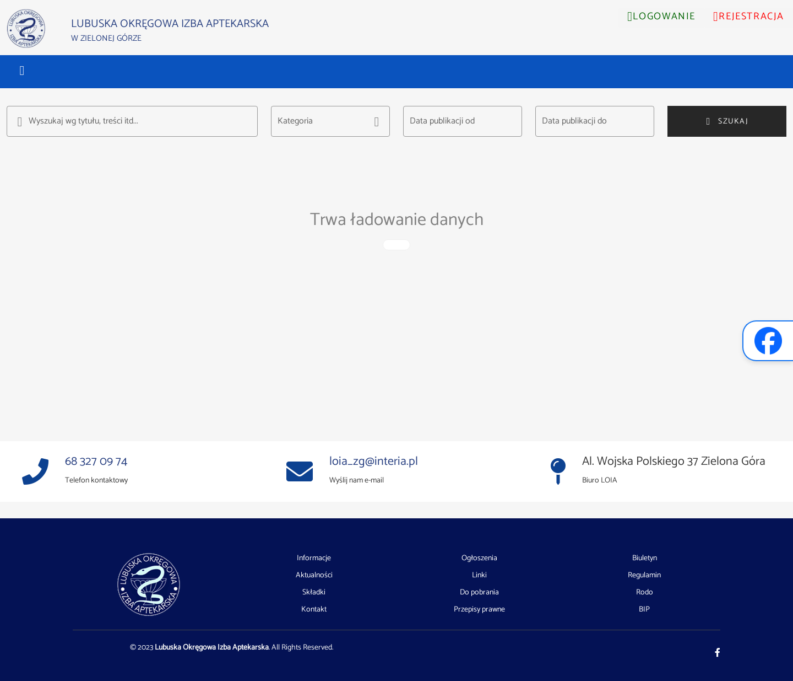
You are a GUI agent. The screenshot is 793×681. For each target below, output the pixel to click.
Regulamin (644, 576)
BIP (644, 609)
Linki (479, 576)
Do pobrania (479, 593)
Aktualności (314, 576)
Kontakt (314, 609)
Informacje (314, 559)
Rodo (644, 593)
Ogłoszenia (479, 559)
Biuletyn (644, 559)
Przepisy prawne (479, 609)
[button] (22, 70)
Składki (313, 593)
